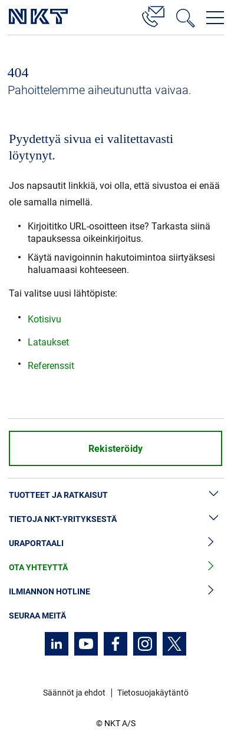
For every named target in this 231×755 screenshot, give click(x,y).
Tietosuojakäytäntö (153, 692)
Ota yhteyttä (115, 568)
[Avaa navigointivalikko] (215, 17)
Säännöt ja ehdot (74, 692)
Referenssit (51, 365)
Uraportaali (115, 543)
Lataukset (48, 342)
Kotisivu (44, 319)
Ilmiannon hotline (115, 592)
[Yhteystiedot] (153, 14)
